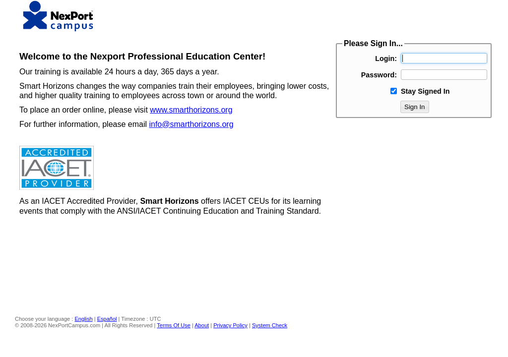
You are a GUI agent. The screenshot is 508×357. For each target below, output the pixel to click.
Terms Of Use (173, 325)
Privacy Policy (230, 325)
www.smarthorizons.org (191, 110)
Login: (386, 58)
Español (107, 319)
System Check (269, 325)
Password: (379, 75)
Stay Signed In (425, 91)
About (201, 325)
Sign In (414, 107)
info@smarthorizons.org (191, 124)
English (83, 319)
